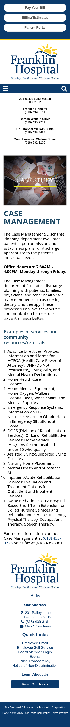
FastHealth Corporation (52, 707)
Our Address (35, 605)
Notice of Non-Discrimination (35, 665)
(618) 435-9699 (35, 132)
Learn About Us (35, 674)
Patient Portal (35, 27)
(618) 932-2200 (35, 142)
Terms (54, 712)
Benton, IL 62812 (35, 617)
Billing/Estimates (35, 17)
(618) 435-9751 (35, 122)
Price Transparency (35, 661)
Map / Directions (35, 626)
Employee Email (35, 643)
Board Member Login (35, 652)
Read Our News (35, 684)
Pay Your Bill (35, 8)
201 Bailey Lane (35, 613)
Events (35, 656)
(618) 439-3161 (35, 112)
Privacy (63, 712)
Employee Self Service (35, 647)
